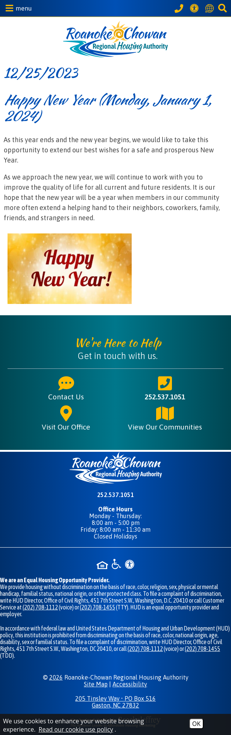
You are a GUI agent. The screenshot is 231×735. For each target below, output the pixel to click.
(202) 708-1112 (40, 607)
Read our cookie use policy (76, 729)
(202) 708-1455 (97, 607)
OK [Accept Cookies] (196, 724)
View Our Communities (165, 418)
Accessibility (129, 684)
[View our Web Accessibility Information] (195, 8)
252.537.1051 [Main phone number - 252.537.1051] (164, 387)
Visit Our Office (66, 418)
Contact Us (66, 387)
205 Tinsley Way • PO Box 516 (115, 702)
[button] (17, 8)
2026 (56, 677)
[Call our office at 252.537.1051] (180, 8)
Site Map (96, 684)
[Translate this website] (210, 8)
